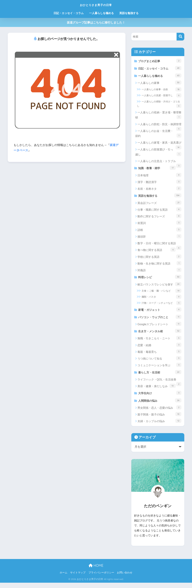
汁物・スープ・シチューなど (161, 305)
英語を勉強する (129, 13)
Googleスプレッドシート (159, 327)
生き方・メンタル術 (159, 334)
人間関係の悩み (159, 405)
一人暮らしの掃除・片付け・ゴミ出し (159, 105)
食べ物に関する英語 (156, 252)
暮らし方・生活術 (159, 376)
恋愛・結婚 (159, 349)
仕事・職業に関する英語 (159, 211)
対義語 (159, 272)
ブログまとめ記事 (159, 61)
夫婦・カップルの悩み (159, 426)
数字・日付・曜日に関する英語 (159, 246)
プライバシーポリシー (101, 578)
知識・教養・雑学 (157, 169)
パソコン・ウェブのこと (159, 320)
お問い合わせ (124, 578)
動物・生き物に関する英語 (159, 265)
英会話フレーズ (159, 205)
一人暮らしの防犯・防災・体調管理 (159, 126)
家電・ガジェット (159, 312)
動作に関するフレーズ (159, 218)
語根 (159, 232)
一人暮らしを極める (101, 13)
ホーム (63, 578)
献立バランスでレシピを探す (159, 287)
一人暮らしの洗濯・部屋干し (161, 97)
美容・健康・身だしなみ (156, 390)
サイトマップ (78, 578)
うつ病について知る (159, 362)
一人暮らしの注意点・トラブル (159, 163)
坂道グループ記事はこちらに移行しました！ (96, 22)
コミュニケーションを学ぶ (159, 369)
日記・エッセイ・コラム (68, 13)
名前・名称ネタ (159, 190)
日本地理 (159, 177)
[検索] (180, 36)
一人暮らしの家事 (159, 84)
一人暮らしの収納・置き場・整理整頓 (158, 116)
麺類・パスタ (161, 299)
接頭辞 (159, 238)
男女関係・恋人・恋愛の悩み (159, 412)
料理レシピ (159, 279)
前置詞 (159, 225)
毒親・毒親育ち (159, 355)
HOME (96, 570)
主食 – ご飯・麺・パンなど (161, 293)
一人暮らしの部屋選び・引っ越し (158, 153)
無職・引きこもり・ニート (159, 342)
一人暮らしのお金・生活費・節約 (158, 135)
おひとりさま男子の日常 (96, 4)
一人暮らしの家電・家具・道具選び (159, 145)
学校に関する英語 (159, 258)
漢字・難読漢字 (159, 183)
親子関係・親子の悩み (159, 419)
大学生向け (159, 397)
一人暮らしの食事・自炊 (161, 91)
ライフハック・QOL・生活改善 (159, 384)
